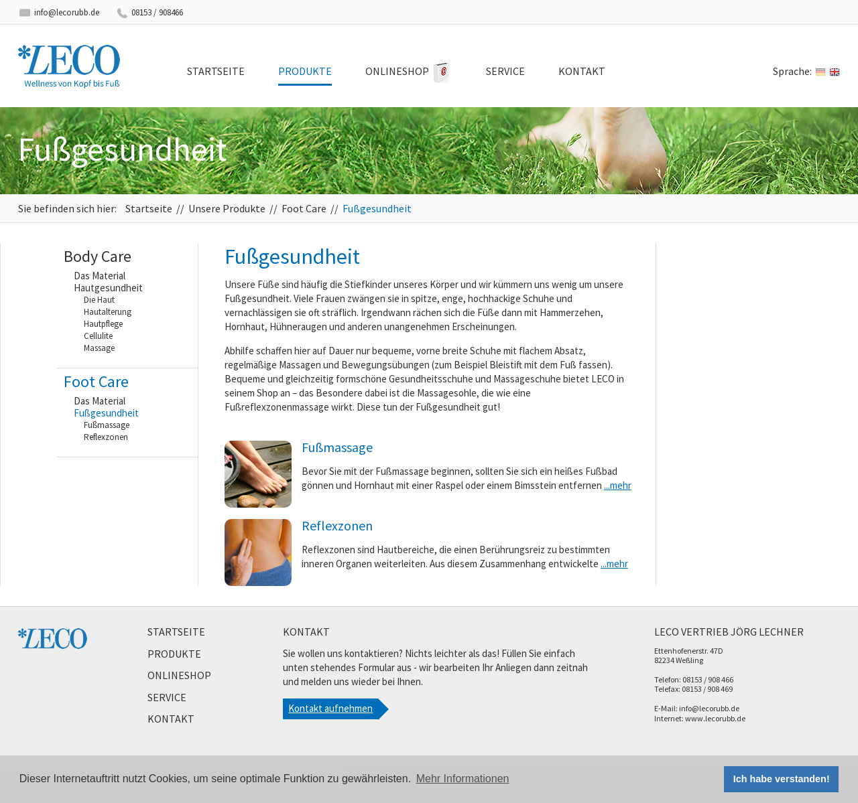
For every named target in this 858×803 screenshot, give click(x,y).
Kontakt (581, 71)
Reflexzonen (106, 437)
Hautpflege (103, 324)
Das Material (99, 276)
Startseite (216, 71)
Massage (99, 348)
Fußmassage (106, 425)
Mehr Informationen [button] (462, 778)
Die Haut (99, 299)
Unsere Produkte (226, 208)
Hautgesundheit (108, 288)
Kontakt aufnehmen (330, 708)
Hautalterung (107, 311)
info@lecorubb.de (66, 12)
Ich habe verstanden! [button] (781, 779)
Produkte (305, 71)
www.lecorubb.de (715, 718)
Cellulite (98, 336)
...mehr (617, 485)
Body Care (97, 256)
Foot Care (304, 208)
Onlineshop (397, 71)
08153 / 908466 (157, 12)
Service (505, 71)
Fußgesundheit (377, 208)
